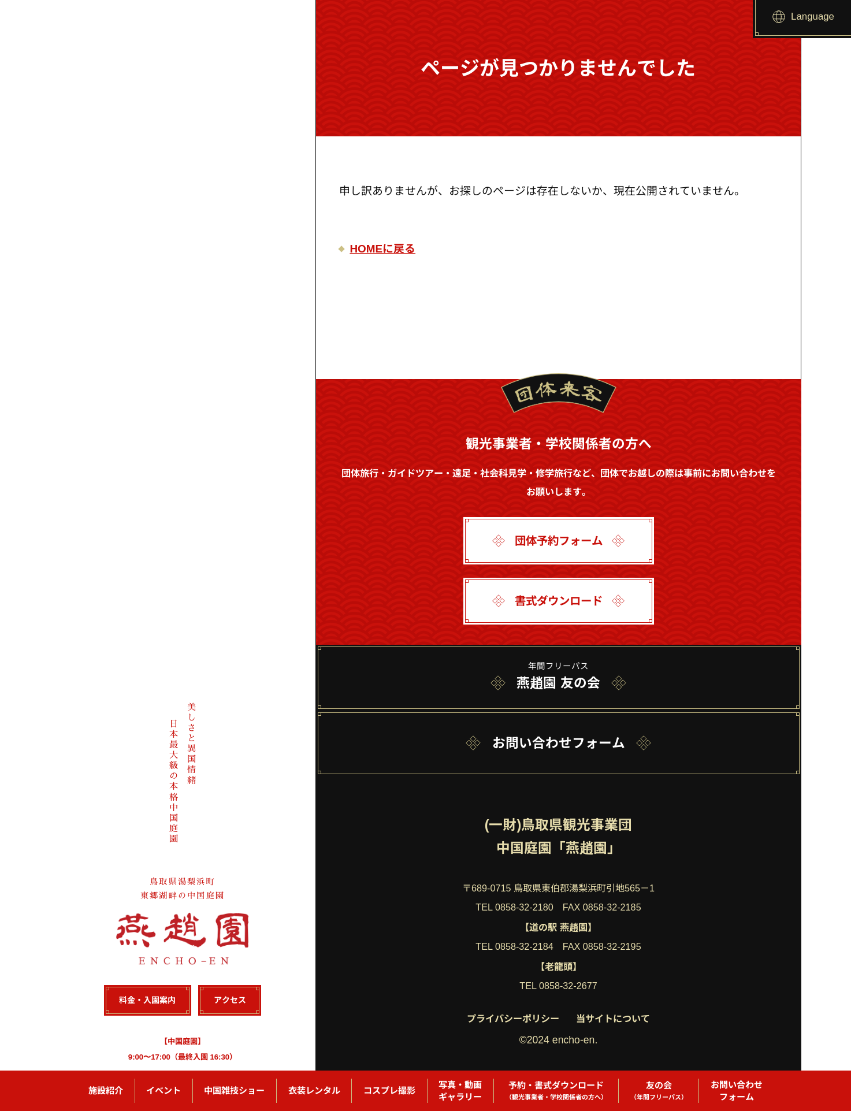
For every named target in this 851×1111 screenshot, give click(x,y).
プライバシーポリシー (513, 1018)
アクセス (229, 1000)
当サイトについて (613, 1018)
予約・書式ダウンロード (556, 1091)
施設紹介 (105, 1090)
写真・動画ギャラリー (460, 1091)
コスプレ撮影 (389, 1090)
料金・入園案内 (147, 1000)
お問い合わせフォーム (737, 1091)
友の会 (659, 1091)
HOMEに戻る (382, 249)
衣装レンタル (314, 1090)
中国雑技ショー (234, 1090)
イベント (163, 1090)
